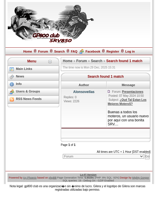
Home (27, 51)
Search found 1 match (124, 61)
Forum (43, 51)
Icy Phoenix (30, 177)
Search (59, 51)
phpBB (52, 177)
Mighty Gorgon (140, 177)
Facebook (93, 51)
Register (112, 51)
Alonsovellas (83, 92)
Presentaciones (132, 91)
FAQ (74, 51)
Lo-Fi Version (88, 174)
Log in (130, 51)
